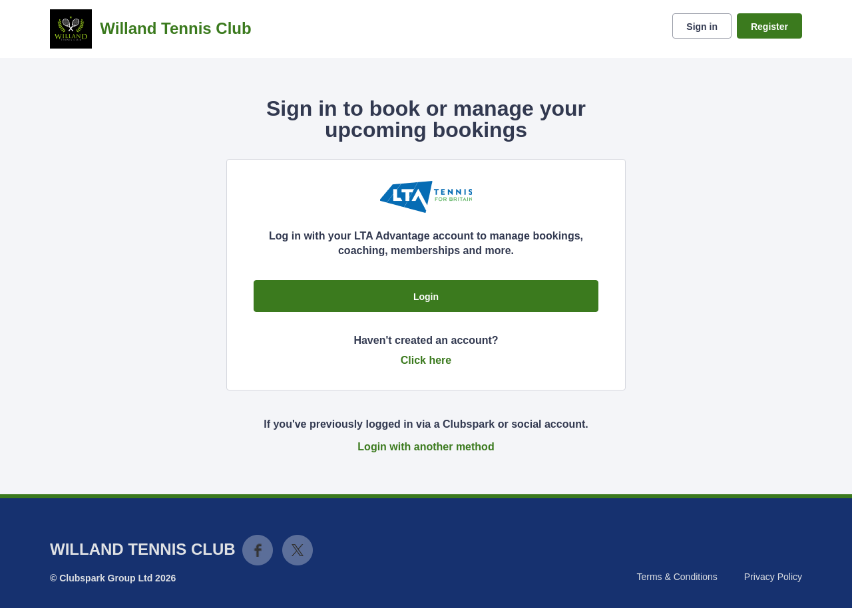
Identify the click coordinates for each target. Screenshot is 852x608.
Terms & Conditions (676, 576)
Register (769, 26)
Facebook (257, 550)
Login (426, 296)
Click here (426, 360)
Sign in (702, 26)
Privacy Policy (773, 576)
